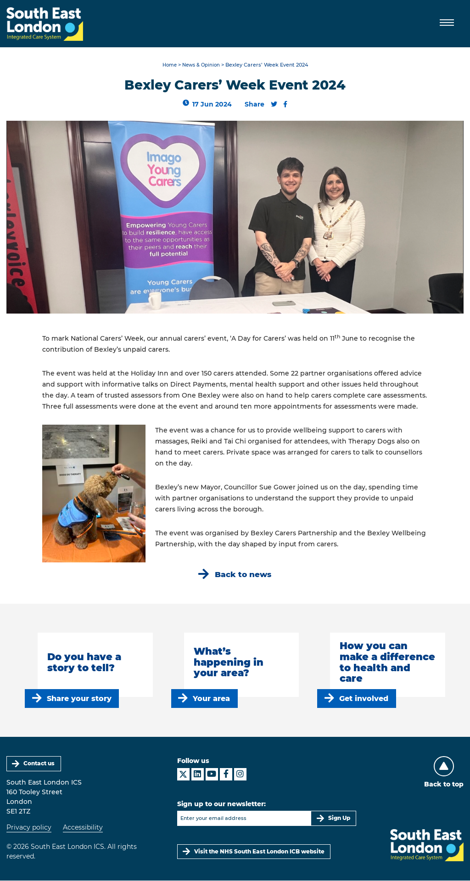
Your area (211, 699)
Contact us (39, 764)
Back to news (243, 574)
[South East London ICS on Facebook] (226, 775)
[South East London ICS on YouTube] (212, 775)
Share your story (79, 699)
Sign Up (339, 818)
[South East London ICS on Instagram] (240, 775)
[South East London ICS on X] (183, 775)
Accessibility (83, 828)
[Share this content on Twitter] (274, 104)
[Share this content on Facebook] (286, 104)
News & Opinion (202, 65)
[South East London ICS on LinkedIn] (197, 775)
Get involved (364, 699)
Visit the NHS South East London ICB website (260, 851)
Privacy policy (28, 828)
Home (168, 65)
